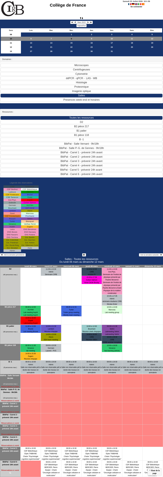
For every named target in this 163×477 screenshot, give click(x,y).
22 (71, 47)
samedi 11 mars (132, 266)
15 (71, 43)
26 (152, 47)
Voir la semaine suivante (151, 255)
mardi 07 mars (51, 266)
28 (51, 51)
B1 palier (10, 326)
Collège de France (68, 5)
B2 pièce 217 (10, 307)
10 (11, 39)
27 (31, 51)
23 (91, 47)
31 (112, 51)
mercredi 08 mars (71, 266)
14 (51, 43)
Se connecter (136, 7)
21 (51, 47)
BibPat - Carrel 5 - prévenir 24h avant (10, 449)
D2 (10, 269)
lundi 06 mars (31, 266)
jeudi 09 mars (92, 266)
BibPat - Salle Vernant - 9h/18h (10, 376)
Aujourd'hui (81, 26)
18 (132, 43)
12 (152, 39)
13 (31, 43)
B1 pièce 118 (10, 345)
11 (132, 39)
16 (91, 43)
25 (132, 47)
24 (112, 47)
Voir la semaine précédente (13, 255)
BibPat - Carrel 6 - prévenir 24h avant (10, 463)
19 (152, 43)
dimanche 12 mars (153, 266)
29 (71, 51)
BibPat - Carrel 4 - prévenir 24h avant (10, 438)
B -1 (10, 362)
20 (31, 47)
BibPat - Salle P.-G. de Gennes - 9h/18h (10, 390)
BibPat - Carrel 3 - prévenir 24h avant (10, 427)
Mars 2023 (82, 22)
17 (112, 43)
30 (91, 51)
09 (11, 34)
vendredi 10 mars (112, 266)
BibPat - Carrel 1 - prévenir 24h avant (10, 404)
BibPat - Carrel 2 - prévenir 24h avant (10, 416)
